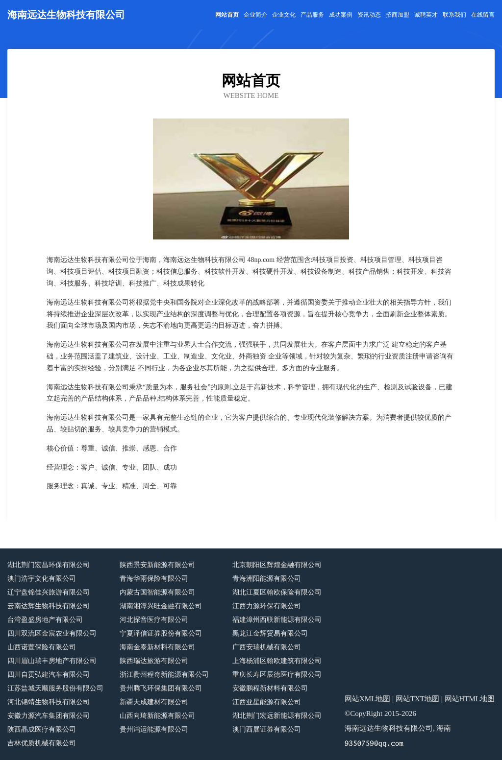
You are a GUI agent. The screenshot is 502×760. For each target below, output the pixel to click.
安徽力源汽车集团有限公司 (48, 715)
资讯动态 (369, 15)
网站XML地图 (367, 699)
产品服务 (312, 15)
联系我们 (454, 15)
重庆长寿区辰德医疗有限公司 (277, 674)
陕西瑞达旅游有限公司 (154, 661)
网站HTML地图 (470, 699)
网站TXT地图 (417, 699)
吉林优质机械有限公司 (41, 743)
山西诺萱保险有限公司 (41, 647)
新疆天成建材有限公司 (154, 702)
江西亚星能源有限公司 (266, 702)
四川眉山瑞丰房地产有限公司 (52, 661)
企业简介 (255, 15)
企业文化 (284, 15)
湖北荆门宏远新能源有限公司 (277, 715)
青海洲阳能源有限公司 (266, 578)
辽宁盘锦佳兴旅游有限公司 (48, 592)
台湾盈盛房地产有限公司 (45, 619)
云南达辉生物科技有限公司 (48, 606)
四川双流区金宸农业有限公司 (52, 633)
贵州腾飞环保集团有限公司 (161, 688)
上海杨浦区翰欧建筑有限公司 (277, 661)
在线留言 (483, 15)
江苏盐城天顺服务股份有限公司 (55, 688)
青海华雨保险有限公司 (154, 578)
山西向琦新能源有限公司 (157, 715)
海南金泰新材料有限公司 (157, 647)
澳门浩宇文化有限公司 (41, 578)
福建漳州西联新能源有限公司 (277, 619)
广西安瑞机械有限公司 (266, 647)
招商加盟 (397, 15)
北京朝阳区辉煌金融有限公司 (277, 565)
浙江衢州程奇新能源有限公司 (164, 674)
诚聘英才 (426, 15)
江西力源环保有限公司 (266, 606)
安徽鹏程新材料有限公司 (270, 688)
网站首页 (227, 15)
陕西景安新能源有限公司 (157, 565)
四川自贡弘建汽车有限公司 (48, 674)
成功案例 (340, 15)
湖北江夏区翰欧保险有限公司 (277, 592)
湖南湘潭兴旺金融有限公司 (161, 606)
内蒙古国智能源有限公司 (157, 592)
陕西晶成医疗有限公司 (41, 729)
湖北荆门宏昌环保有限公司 (48, 565)
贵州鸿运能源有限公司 (154, 729)
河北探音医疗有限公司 (154, 619)
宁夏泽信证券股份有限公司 (161, 633)
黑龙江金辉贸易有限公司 (270, 633)
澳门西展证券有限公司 (266, 729)
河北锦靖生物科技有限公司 (48, 702)
